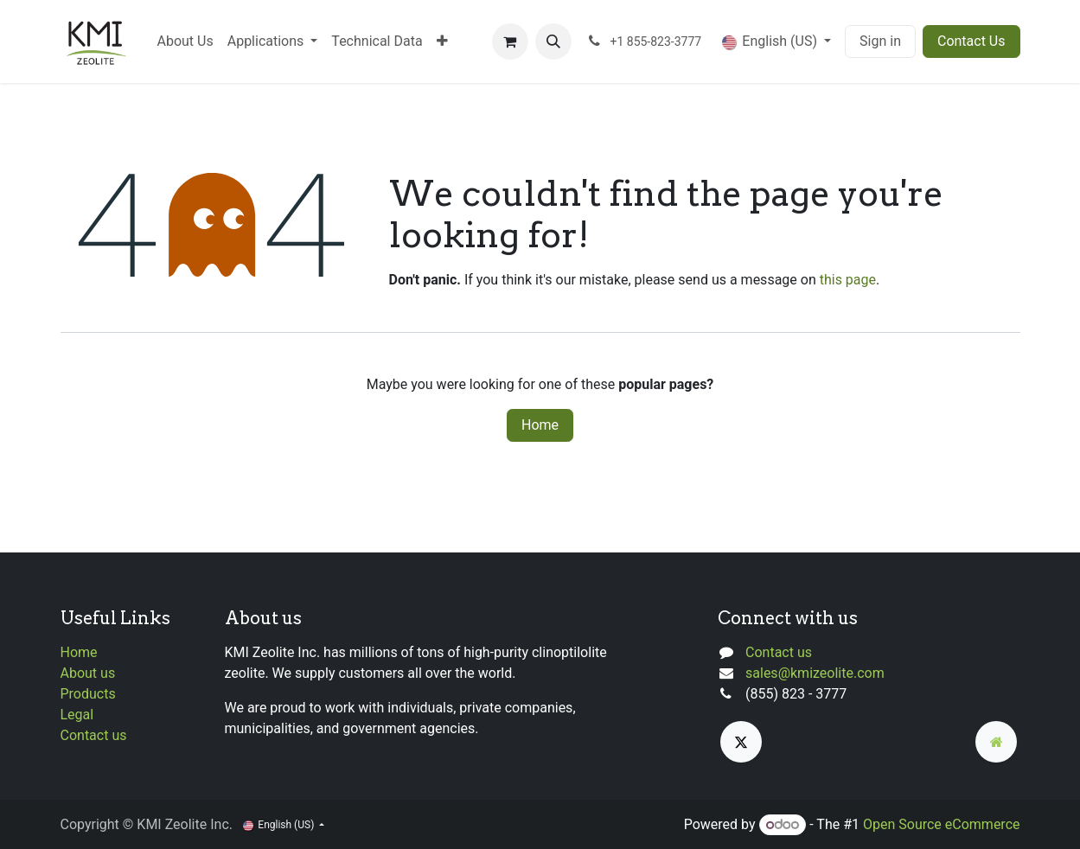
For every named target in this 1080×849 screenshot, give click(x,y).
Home (540, 425)
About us (88, 673)
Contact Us (971, 41)
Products (88, 694)
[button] (553, 41)
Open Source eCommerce (941, 824)
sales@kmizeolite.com (815, 673)
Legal (77, 714)
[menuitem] (185, 41)
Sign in (880, 41)
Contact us (94, 735)
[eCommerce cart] (510, 41)
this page (848, 279)
